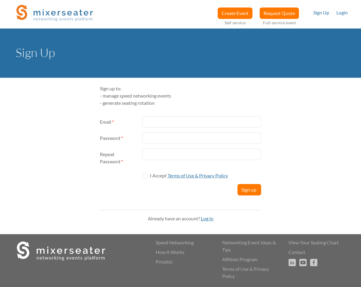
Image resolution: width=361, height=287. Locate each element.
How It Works (170, 252)
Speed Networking (175, 242)
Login (342, 12)
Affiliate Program (240, 259)
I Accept (189, 175)
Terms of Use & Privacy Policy (198, 175)
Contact (296, 252)
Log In (207, 218)
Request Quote (279, 13)
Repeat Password (111, 157)
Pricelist (164, 261)
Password (111, 138)
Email (107, 122)
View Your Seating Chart (313, 242)
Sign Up (321, 12)
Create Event (235, 13)
